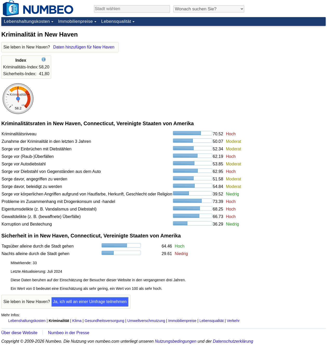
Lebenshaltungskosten (27, 21)
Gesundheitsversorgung (104, 321)
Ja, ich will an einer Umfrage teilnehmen (90, 301)
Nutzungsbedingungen (175, 341)
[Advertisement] (287, 60)
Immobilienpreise (75, 21)
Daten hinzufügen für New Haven (83, 47)
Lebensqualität (116, 21)
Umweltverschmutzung (146, 321)
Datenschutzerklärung (233, 341)
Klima (76, 321)
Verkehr (233, 321)
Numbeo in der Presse (68, 333)
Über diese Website (19, 333)
